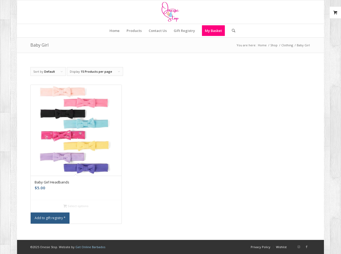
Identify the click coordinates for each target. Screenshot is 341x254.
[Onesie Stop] (170, 12)
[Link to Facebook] (307, 247)
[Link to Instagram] (299, 247)
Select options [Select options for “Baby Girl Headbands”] (75, 205)
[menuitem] (114, 30)
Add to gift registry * (50, 218)
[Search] (231, 30)
